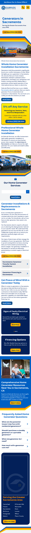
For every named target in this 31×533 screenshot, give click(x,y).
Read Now (15, 324)
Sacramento (6, 509)
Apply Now (15, 350)
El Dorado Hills (19, 504)
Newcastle (18, 506)
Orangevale (6, 514)
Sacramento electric (7, 90)
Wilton (17, 514)
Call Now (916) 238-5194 (12, 32)
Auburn (5, 516)
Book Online (7, 99)
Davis (16, 509)
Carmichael (6, 504)
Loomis (17, 511)
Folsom (5, 506)
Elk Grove (6, 511)
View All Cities (9, 521)
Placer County (19, 516)
